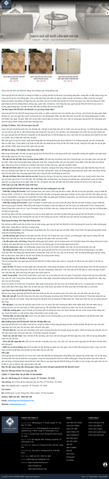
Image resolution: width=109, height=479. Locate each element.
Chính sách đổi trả (95, 426)
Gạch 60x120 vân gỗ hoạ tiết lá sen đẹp (14, 78)
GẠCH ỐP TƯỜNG (72, 426)
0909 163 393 (34, 456)
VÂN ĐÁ (69, 451)
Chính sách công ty (95, 429)
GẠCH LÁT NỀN (71, 429)
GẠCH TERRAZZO (72, 435)
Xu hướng (70, 460)
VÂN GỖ (69, 444)
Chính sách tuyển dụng (97, 432)
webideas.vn (36, 477)
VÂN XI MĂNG (71, 448)
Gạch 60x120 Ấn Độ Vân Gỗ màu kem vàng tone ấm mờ (68, 78)
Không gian (70, 457)
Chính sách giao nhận (96, 423)
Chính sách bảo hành (96, 435)
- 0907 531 (43, 456)
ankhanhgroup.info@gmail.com (20, 401)
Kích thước (70, 454)
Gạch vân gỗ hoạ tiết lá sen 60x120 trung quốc (41, 78)
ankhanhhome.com (18, 404)
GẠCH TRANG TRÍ (72, 432)
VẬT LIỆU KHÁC (71, 441)
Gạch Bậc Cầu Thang (74, 423)
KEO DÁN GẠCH (72, 438)
